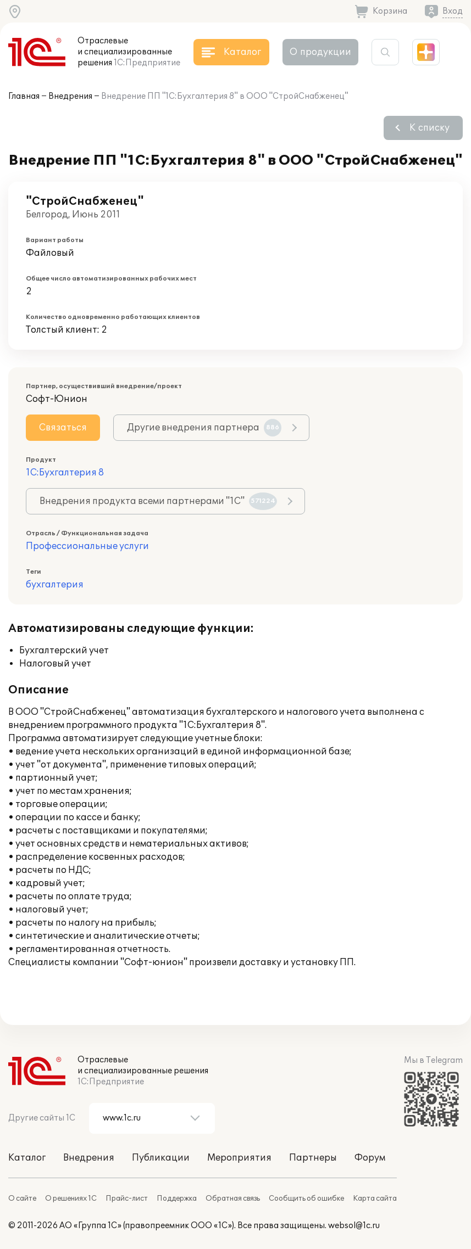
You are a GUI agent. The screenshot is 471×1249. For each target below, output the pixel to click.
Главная (24, 96)
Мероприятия (239, 1157)
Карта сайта (375, 1198)
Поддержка (177, 1198)
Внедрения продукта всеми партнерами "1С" (158, 501)
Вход (452, 11)
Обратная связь (233, 1198)
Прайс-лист (127, 1198)
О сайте (22, 1198)
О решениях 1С (71, 1198)
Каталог (27, 1157)
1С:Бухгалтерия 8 (65, 472)
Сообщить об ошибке (306, 1198)
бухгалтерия (55, 584)
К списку (429, 127)
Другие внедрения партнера (204, 427)
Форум (369, 1157)
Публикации (161, 1157)
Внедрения (70, 96)
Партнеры (313, 1157)
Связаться (63, 427)
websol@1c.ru (354, 1225)
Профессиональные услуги (87, 546)
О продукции (320, 52)
